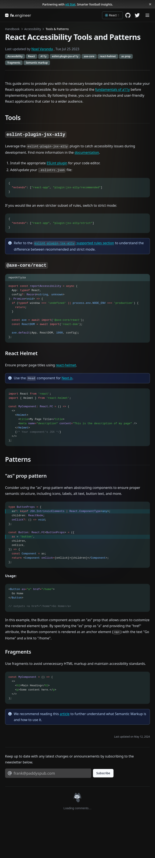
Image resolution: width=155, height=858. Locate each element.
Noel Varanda (42, 48)
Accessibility (32, 29)
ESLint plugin (57, 163)
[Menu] (147, 15)
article (64, 714)
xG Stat (70, 4)
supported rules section (73, 243)
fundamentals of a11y (112, 89)
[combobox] (112, 15)
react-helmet (66, 365)
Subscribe (103, 773)
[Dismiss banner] (150, 4)
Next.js (67, 378)
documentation (87, 152)
